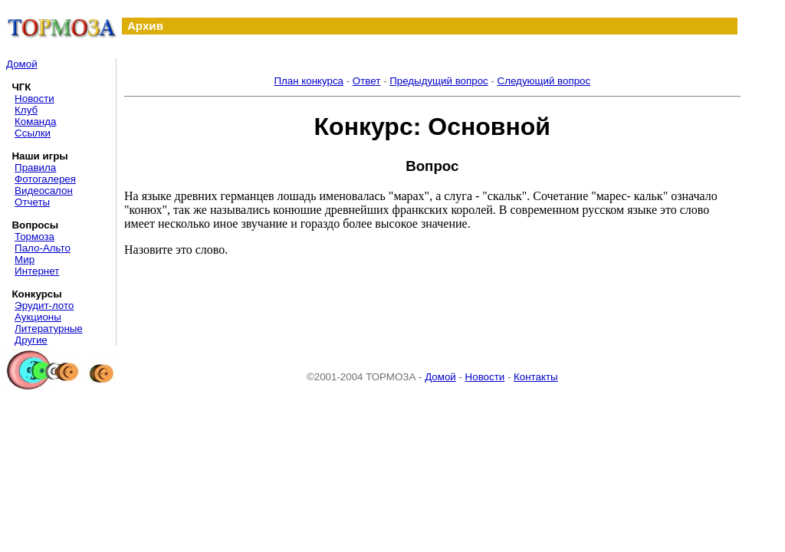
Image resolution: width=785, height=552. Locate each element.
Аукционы (38, 317)
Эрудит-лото (44, 305)
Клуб (26, 110)
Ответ (366, 81)
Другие (31, 340)
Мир (24, 259)
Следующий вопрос (544, 81)
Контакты (536, 377)
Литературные (49, 328)
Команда (35, 121)
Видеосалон (44, 190)
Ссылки (33, 133)
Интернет (37, 271)
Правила (35, 167)
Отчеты (32, 202)
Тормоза (34, 236)
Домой (22, 64)
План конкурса (308, 81)
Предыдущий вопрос (438, 81)
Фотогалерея (45, 179)
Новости (34, 98)
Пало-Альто (43, 248)
